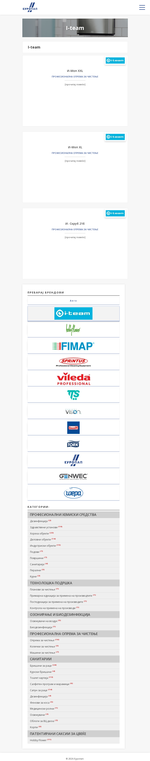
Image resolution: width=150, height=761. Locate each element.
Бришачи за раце (43, 665)
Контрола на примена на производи (54, 608)
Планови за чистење (44, 589)
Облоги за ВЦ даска (44, 721)
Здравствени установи (46, 527)
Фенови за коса (41, 702)
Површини (38, 558)
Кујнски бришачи (42, 672)
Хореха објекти (42, 533)
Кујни (35, 576)
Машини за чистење (44, 652)
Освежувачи (39, 715)
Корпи (36, 727)
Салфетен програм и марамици (51, 684)
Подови (36, 552)
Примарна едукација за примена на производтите (63, 595)
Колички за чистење (44, 646)
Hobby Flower (41, 740)
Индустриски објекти (45, 545)
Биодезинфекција (43, 627)
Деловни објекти (43, 539)
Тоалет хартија (41, 678)
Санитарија (39, 564)
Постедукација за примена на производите (58, 602)
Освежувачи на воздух (45, 621)
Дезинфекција (40, 521)
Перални (37, 570)
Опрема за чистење (44, 640)
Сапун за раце (41, 690)
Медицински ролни (44, 708)
